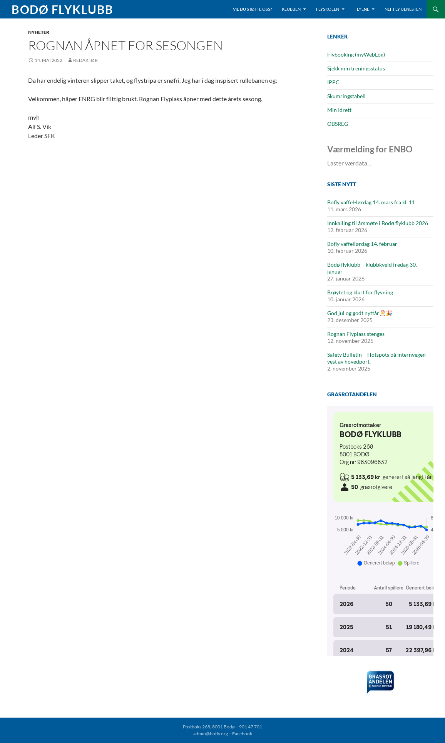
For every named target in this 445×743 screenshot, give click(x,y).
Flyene (362, 9)
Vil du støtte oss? (252, 9)
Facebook (242, 733)
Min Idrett (339, 110)
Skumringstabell (346, 96)
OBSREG (337, 123)
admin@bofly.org (210, 733)
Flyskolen (327, 9)
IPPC (333, 82)
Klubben (291, 9)
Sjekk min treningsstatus (356, 68)
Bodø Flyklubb (63, 9)
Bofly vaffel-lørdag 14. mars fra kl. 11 (371, 202)
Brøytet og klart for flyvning (360, 292)
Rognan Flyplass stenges (356, 334)
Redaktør (85, 60)
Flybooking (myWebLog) (356, 54)
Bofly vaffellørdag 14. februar (362, 243)
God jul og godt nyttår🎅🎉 (359, 313)
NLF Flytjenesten (403, 9)
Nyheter (38, 32)
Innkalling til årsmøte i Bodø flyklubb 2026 (377, 223)
